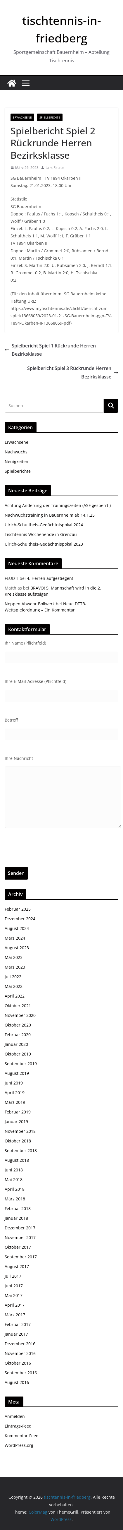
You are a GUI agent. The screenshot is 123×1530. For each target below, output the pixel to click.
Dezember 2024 (20, 918)
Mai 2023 (13, 957)
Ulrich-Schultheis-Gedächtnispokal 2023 (44, 544)
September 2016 (21, 1372)
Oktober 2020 (18, 1025)
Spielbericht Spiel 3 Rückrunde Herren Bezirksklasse (72, 372)
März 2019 (15, 1102)
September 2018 (21, 1150)
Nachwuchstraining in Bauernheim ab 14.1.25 (50, 515)
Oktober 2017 (18, 1247)
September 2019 (21, 1063)
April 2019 (15, 1092)
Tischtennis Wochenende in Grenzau (41, 534)
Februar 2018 (18, 1208)
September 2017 (21, 1257)
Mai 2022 (13, 986)
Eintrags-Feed (18, 1426)
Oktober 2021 (18, 1005)
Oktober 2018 (18, 1141)
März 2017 (15, 1314)
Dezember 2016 (20, 1343)
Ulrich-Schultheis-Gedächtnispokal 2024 (44, 524)
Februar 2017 (18, 1324)
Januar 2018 (16, 1218)
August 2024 (17, 928)
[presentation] (49, 855)
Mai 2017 (13, 1295)
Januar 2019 (16, 1121)
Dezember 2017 (20, 1228)
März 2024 (15, 938)
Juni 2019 (14, 1083)
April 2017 (15, 1305)
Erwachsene (22, 117)
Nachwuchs (16, 452)
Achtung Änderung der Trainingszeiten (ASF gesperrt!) (58, 505)
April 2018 (15, 1189)
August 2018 (17, 1160)
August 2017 (17, 1266)
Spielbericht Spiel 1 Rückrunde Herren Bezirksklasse (50, 349)
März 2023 (15, 967)
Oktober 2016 (18, 1363)
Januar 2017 (16, 1334)
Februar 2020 (18, 1034)
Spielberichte (49, 117)
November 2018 (20, 1131)
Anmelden (15, 1416)
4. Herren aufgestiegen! (50, 578)
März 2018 (15, 1199)
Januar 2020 (16, 1044)
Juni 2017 (14, 1286)
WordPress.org (19, 1445)
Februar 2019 (18, 1112)
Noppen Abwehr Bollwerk (30, 603)
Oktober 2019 (18, 1054)
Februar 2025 (18, 909)
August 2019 (17, 1073)
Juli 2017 (13, 1276)
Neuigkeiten (16, 461)
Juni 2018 (14, 1170)
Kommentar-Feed (22, 1435)
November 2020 (20, 1015)
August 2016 (17, 1382)
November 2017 (20, 1237)
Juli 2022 (13, 976)
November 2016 (20, 1353)
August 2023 (17, 947)
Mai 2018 (13, 1179)
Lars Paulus (55, 167)
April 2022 (15, 996)
